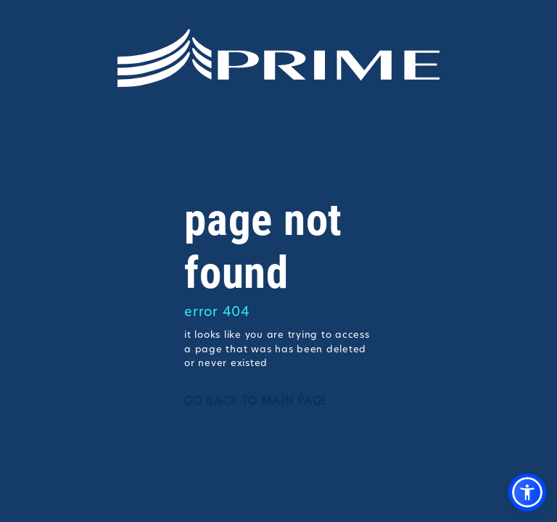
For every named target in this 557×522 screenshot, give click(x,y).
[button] (527, 492)
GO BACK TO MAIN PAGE (256, 402)
